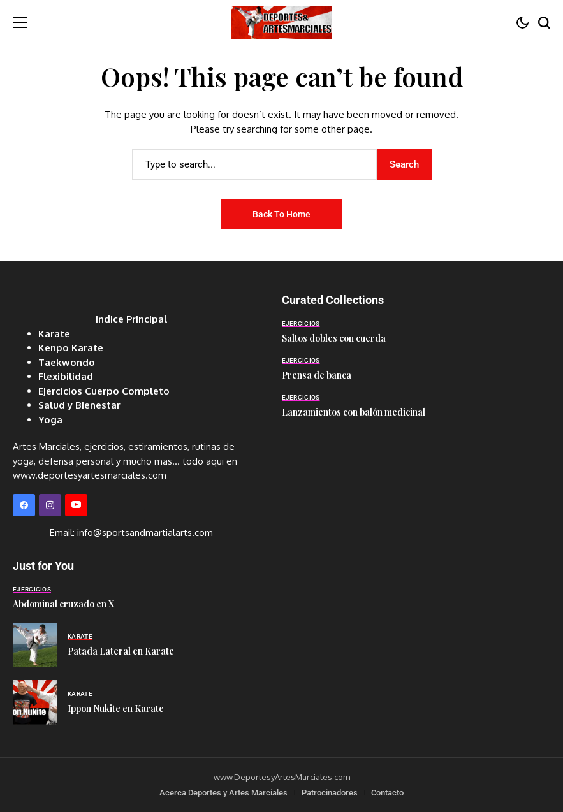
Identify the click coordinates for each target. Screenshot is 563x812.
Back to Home (281, 214)
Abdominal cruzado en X (63, 604)
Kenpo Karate (70, 348)
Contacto (387, 792)
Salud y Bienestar (79, 405)
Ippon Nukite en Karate (116, 708)
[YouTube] (76, 505)
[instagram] (50, 505)
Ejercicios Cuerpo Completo (104, 391)
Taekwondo (66, 362)
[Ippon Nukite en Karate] (35, 702)
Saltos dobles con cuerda (334, 338)
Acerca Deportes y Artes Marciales (223, 792)
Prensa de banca (316, 375)
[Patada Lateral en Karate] (35, 645)
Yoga (50, 420)
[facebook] (24, 505)
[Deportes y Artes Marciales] (281, 22)
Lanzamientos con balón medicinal (353, 412)
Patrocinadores (330, 792)
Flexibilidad (65, 376)
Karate (54, 334)
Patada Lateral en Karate (121, 651)
